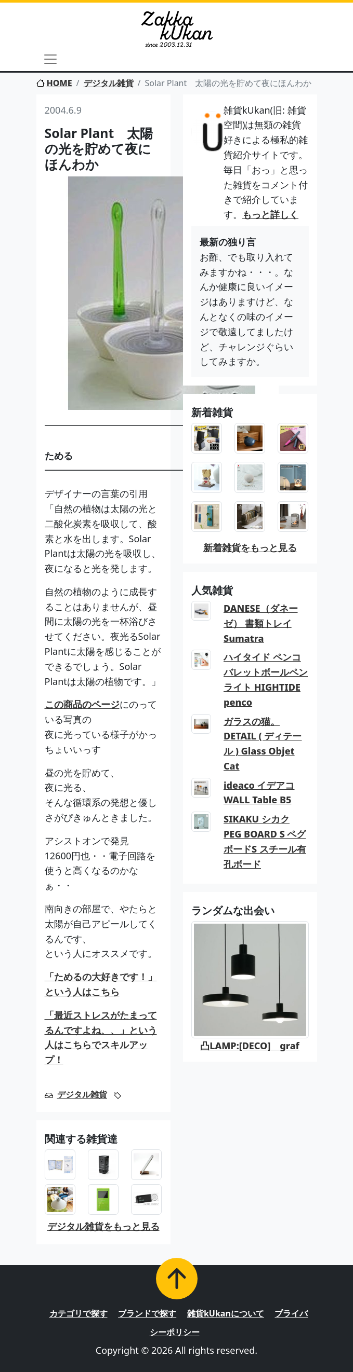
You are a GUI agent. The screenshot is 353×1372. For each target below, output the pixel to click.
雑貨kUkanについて (225, 1313)
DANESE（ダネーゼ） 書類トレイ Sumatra (261, 623)
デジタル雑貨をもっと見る (103, 1226)
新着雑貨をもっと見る (250, 547)
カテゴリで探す (78, 1313)
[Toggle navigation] (50, 59)
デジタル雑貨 (109, 83)
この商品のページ (82, 704)
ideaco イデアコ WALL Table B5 (259, 792)
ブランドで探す (147, 1313)
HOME (54, 83)
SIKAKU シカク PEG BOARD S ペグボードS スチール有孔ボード (265, 841)
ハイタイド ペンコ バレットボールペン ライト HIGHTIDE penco (266, 679)
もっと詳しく (270, 214)
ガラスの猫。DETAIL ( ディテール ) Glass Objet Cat (263, 743)
